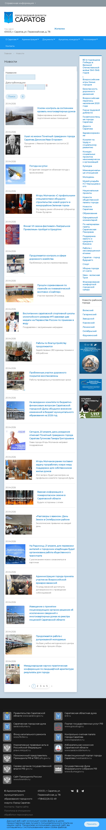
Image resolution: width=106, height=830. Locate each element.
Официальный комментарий (90, 218)
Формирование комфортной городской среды (91, 286)
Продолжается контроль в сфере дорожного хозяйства (47, 257)
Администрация (29, 39)
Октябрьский (89, 331)
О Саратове (11, 39)
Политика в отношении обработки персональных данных (18, 814)
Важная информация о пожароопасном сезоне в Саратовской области (51, 495)
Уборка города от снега (91, 269)
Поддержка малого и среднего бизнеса (89, 240)
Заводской (88, 318)
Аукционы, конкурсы (68, 39)
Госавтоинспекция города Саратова (91, 119)
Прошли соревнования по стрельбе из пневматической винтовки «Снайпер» (53, 288)
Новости (20, 53)
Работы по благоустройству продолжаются (51, 345)
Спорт (86, 264)
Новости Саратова (88, 207)
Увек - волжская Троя (91, 276)
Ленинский (89, 327)
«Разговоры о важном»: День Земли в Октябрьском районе (53, 518)
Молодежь (88, 177)
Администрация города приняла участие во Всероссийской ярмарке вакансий (54, 579)
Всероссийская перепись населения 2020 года (91, 102)
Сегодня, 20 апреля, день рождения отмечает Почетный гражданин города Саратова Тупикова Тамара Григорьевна (51, 435)
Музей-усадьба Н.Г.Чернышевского (91, 184)
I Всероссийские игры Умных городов (91, 81)
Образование (90, 213)
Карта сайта (22, 807)
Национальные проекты (90, 191)
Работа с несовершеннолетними (91, 251)
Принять (92, 824)
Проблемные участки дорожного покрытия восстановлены (47, 374)
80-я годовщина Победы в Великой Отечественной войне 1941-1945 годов (91, 66)
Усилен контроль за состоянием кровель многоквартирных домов (56, 110)
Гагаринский (89, 314)
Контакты (10, 46)
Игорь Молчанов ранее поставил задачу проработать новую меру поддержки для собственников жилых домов (54, 466)
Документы (47, 39)
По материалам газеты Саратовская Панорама (91, 228)
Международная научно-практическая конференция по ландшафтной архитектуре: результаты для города (49, 669)
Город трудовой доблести (91, 111)
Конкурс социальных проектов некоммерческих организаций (91, 156)
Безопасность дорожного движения (90, 91)
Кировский (89, 323)
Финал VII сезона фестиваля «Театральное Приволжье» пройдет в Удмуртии (46, 228)
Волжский (88, 310)
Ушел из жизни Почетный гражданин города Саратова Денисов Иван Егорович (49, 138)
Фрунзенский (90, 335)
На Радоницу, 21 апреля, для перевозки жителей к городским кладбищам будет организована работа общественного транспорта (52, 551)
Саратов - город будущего (91, 258)
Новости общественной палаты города (90, 200)
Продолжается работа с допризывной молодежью (51, 638)
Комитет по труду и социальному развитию (89, 143)
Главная (7, 53)
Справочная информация (19, 3)
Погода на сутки (38, 166)
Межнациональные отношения (91, 171)
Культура (87, 166)
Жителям (59, 29)
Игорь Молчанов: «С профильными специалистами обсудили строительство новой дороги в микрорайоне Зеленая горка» (55, 200)
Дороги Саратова (88, 127)
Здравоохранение (91, 134)
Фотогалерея (89, 39)
